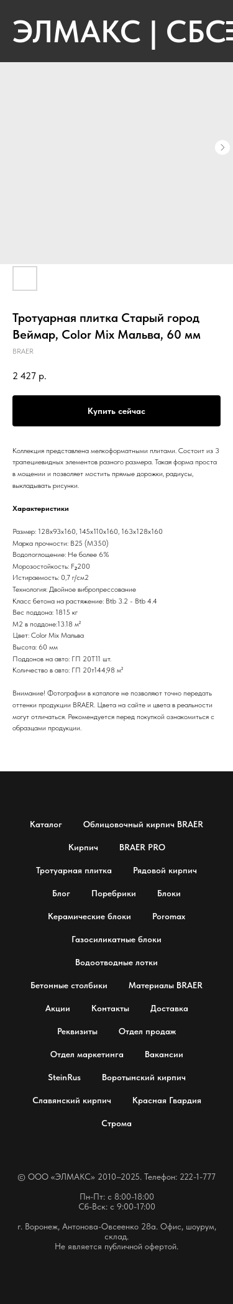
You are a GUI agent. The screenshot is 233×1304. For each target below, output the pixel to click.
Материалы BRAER (166, 985)
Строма (116, 1123)
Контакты (110, 1008)
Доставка (169, 1008)
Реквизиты (77, 1031)
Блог (61, 893)
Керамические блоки (89, 916)
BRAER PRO (142, 847)
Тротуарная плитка (74, 870)
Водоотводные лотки (116, 962)
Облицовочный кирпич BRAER (143, 824)
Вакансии (164, 1054)
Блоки (169, 893)
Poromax (168, 916)
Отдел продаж (147, 1031)
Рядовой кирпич (165, 870)
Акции (57, 1008)
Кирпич (83, 847)
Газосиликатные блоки (116, 939)
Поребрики (113, 893)
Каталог (46, 824)
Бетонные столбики (68, 985)
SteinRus (64, 1077)
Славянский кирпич (71, 1100)
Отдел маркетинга (87, 1054)
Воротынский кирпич (144, 1077)
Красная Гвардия (166, 1100)
